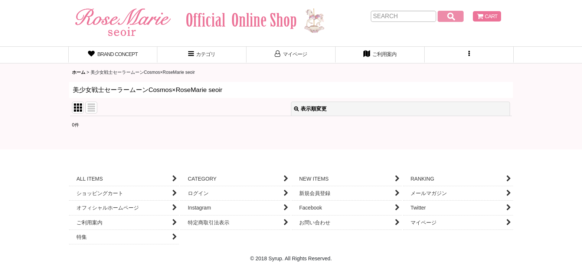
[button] (469, 55)
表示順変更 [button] (310, 109)
